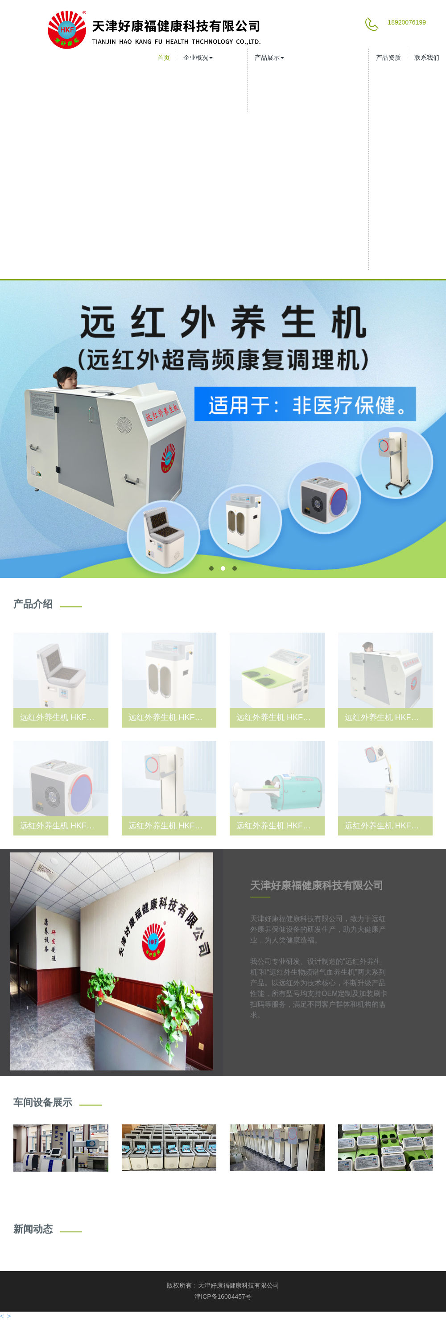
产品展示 (269, 57)
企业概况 (198, 57)
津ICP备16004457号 (223, 1296)
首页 (163, 57)
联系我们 (426, 57)
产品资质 (388, 57)
